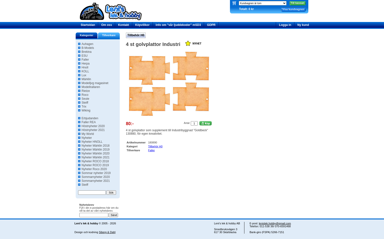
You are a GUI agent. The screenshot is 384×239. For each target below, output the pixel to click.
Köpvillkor (142, 25)
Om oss (106, 25)
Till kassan (297, 2)
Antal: (187, 123)
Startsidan (88, 25)
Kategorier (86, 35)
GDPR (211, 25)
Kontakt (123, 25)
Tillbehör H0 (135, 35)
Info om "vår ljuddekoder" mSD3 (178, 25)
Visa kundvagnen (293, 9)
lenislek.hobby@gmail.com (275, 223)
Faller (151, 150)
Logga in (285, 25)
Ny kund (303, 25)
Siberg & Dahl (107, 232)
